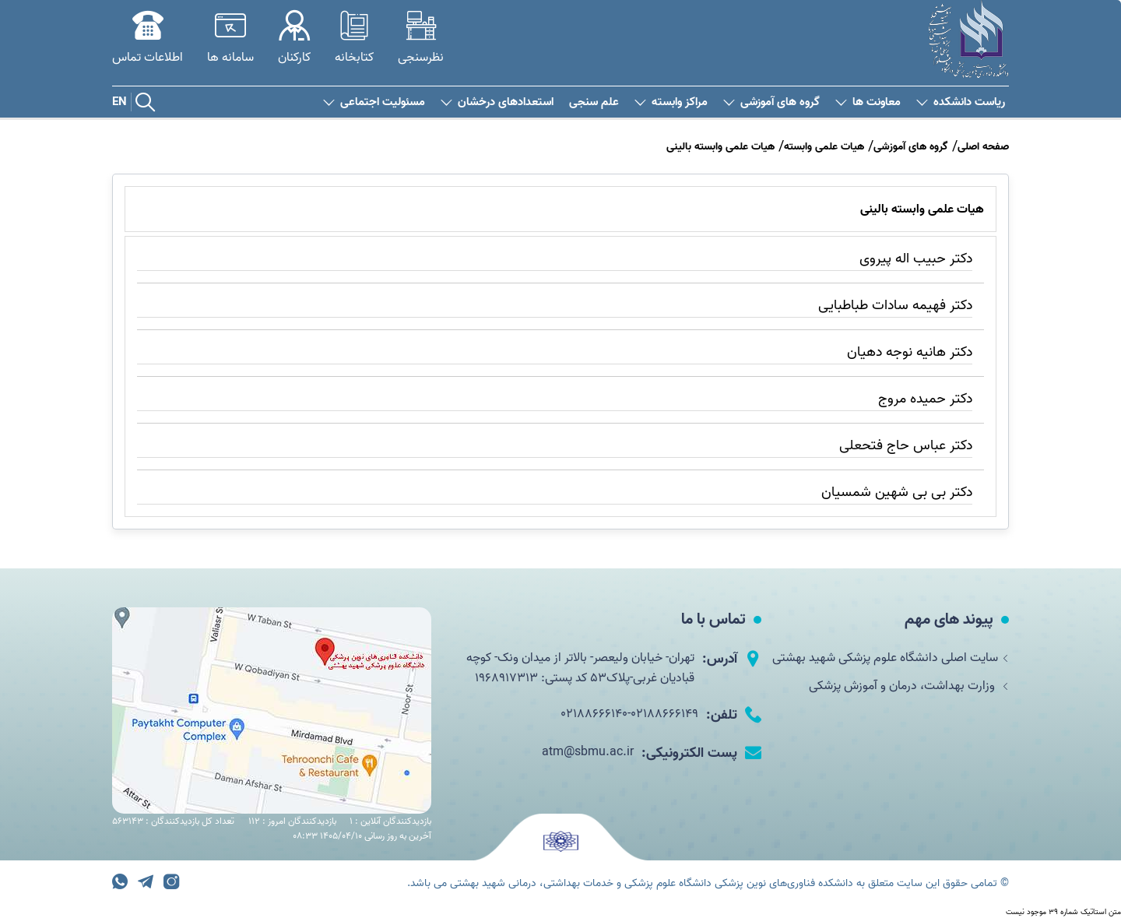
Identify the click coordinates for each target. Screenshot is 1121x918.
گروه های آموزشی (771, 102)
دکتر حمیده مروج (925, 399)
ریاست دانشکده (960, 102)
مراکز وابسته (671, 102)
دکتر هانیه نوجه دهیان (909, 352)
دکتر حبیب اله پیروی (915, 259)
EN (119, 102)
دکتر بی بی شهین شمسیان (896, 492)
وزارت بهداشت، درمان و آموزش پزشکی (909, 686)
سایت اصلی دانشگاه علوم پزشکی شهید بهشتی (890, 658)
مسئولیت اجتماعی (374, 102)
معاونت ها (868, 102)
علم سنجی (594, 102)
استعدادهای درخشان (497, 102)
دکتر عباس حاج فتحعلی (905, 445)
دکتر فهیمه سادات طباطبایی (895, 305)
